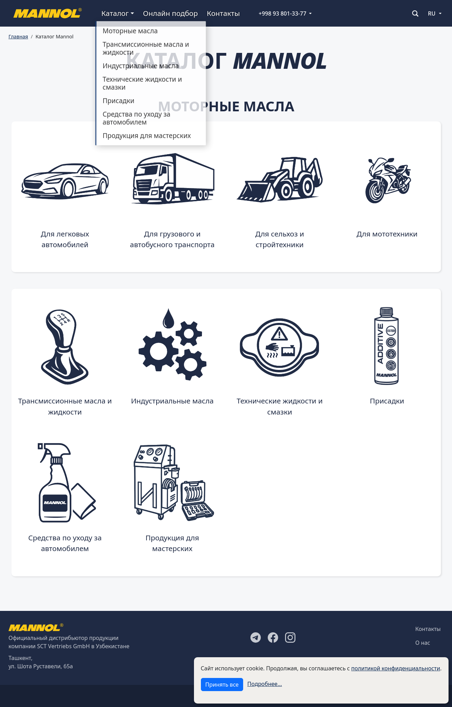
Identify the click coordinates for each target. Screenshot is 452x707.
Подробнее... (264, 684)
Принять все (222, 684)
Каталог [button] (115, 13)
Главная (18, 36)
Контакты (223, 13)
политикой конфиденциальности (395, 668)
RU (432, 13)
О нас (422, 642)
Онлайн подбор (170, 13)
